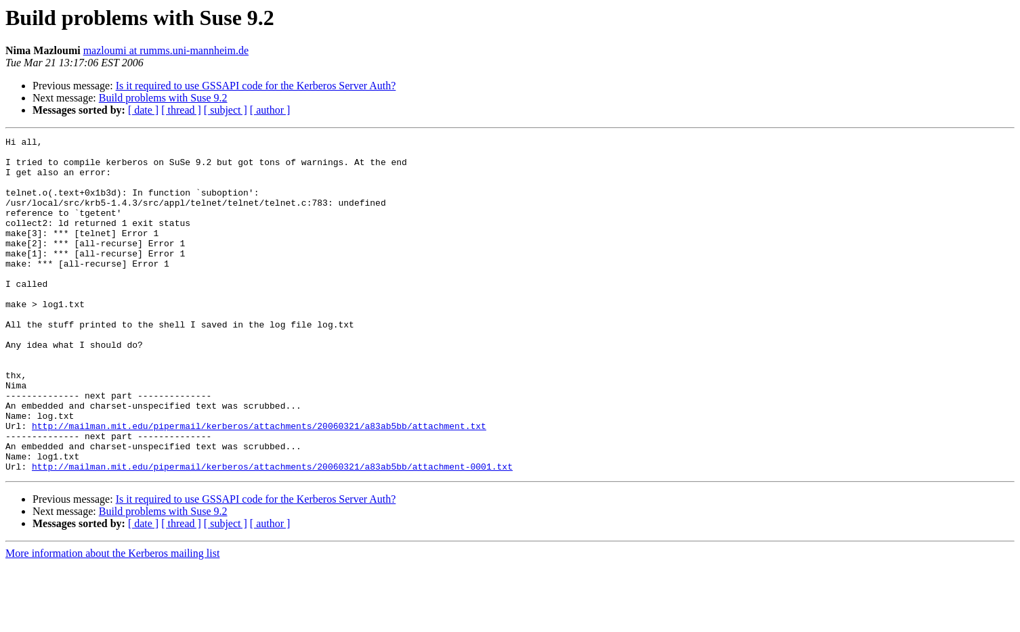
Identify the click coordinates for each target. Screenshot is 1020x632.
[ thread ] (181, 110)
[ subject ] (225, 110)
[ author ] (270, 110)
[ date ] (143, 110)
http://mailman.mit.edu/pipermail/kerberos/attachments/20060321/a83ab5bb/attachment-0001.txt (272, 533)
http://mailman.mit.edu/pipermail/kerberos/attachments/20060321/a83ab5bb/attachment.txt (259, 484)
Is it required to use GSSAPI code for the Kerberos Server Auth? (256, 85)
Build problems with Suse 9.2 (163, 98)
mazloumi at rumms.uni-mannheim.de (166, 50)
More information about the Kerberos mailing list (112, 620)
